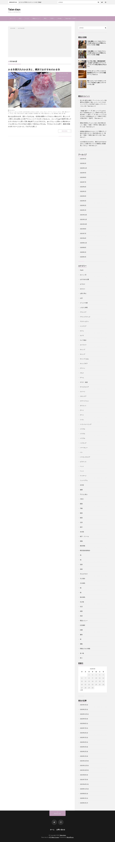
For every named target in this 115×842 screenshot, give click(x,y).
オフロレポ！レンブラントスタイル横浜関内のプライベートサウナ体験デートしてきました (96, 72)
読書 (81, 630)
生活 (20, 18)
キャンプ (12, 18)
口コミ (59, 111)
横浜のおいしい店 (48, 113)
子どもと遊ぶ (84, 494)
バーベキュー (84, 447)
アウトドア (83, 312)
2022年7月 (83, 182)
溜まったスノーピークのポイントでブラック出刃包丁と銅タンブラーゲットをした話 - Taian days (93, 104)
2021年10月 (83, 224)
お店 (81, 298)
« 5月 (81, 690)
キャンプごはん (84, 359)
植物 (81, 541)
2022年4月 (83, 196)
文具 (81, 522)
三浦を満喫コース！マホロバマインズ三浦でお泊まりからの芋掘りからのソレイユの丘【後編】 (96, 43)
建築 (26, 113)
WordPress (70, 837)
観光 (60, 113)
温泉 (81, 564)
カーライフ (83, 345)
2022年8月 (83, 177)
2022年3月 (83, 200)
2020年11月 (83, 243)
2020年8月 (83, 247)
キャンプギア (84, 363)
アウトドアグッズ (85, 317)
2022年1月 (83, 210)
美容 (45, 18)
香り (81, 658)
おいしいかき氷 (18, 111)
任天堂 (82, 485)
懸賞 (81, 503)
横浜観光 (56, 113)
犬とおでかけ (84, 574)
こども (41, 111)
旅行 (81, 527)
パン (81, 452)
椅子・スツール (84, 536)
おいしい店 (64, 73)
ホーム (52, 829)
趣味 (81, 634)
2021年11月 (83, 219)
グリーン (82, 368)
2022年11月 (83, 168)
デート (82, 410)
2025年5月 (83, 158)
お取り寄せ (83, 293)
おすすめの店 (26, 111)
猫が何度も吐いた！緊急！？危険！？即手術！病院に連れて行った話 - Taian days (93, 124)
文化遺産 (30, 113)
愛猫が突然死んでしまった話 (88, 123)
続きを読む (65, 131)
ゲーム (82, 377)
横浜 (43, 113)
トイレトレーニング (85, 424)
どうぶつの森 (84, 302)
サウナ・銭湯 (84, 382)
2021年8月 (83, 229)
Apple (81, 270)
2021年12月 (83, 215)
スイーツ (63, 76)
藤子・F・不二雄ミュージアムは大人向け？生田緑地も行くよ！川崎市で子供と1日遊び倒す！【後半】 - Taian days (93, 116)
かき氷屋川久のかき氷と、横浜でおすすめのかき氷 (34, 69)
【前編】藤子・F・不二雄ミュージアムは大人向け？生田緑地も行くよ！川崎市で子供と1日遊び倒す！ (93, 112)
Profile (59, 18)
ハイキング (83, 443)
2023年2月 (83, 163)
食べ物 (63, 113)
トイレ (82, 419)
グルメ (45, 111)
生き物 (82, 602)
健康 (81, 489)
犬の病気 (82, 583)
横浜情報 (82, 546)
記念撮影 (82, 625)
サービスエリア (84, 387)
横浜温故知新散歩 (85, 550)
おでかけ (32, 111)
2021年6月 (83, 238)
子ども (11, 113)
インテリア (83, 326)
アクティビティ (84, 321)
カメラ (82, 335)
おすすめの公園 (84, 279)
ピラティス (83, 461)
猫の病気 (82, 597)
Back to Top (57, 813)
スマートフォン (84, 401)
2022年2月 (83, 205)
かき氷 (37, 111)
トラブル (82, 429)
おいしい (12, 111)
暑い (40, 113)
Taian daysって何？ (70, 18)
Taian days (14, 9)
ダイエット (83, 405)
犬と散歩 (82, 578)
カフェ (82, 331)
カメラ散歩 (83, 340)
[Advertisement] (39, 42)
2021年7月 (83, 233)
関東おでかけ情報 (85, 648)
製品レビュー (36, 18)
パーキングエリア (85, 457)
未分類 (82, 531)
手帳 (81, 508)
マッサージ (83, 475)
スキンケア (83, 396)
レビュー (55, 111)
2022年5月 (83, 191)
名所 (63, 111)
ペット (27, 18)
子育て (52, 18)
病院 (81, 611)
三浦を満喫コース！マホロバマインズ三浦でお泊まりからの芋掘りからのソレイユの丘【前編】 (96, 52)
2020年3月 (83, 257)
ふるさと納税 (84, 307)
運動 (81, 644)
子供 (15, 113)
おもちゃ (82, 288)
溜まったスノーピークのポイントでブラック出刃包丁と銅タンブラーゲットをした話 (96, 82)
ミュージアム (84, 480)
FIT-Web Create (54, 837)
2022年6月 (83, 186)
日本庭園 (35, 113)
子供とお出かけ (21, 113)
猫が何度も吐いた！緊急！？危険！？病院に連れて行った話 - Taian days (93, 135)
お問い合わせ (60, 829)
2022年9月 (83, 172)
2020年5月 (83, 252)
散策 (81, 513)
